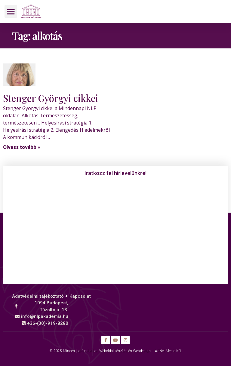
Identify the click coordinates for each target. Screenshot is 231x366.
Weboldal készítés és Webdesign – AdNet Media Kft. (140, 351)
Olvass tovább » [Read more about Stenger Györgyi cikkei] (21, 147)
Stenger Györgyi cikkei (50, 98)
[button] (11, 11)
